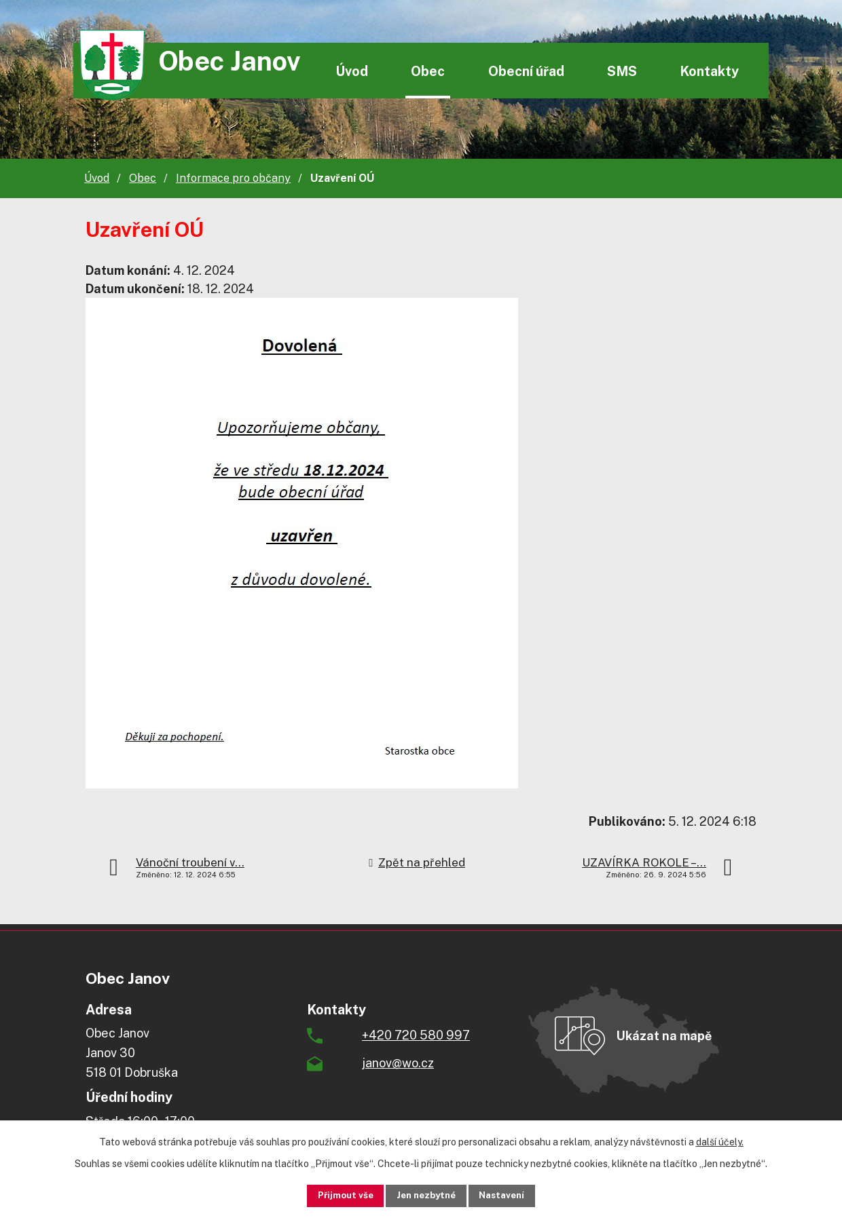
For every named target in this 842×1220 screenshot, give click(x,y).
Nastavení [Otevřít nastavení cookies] (513, 1194)
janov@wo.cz (398, 1063)
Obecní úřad (526, 71)
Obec (428, 71)
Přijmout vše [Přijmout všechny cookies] (333, 1194)
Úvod (351, 71)
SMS (622, 71)
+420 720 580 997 (416, 1035)
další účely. (720, 1140)
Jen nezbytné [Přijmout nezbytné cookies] (426, 1194)
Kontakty (709, 71)
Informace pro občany (233, 178)
